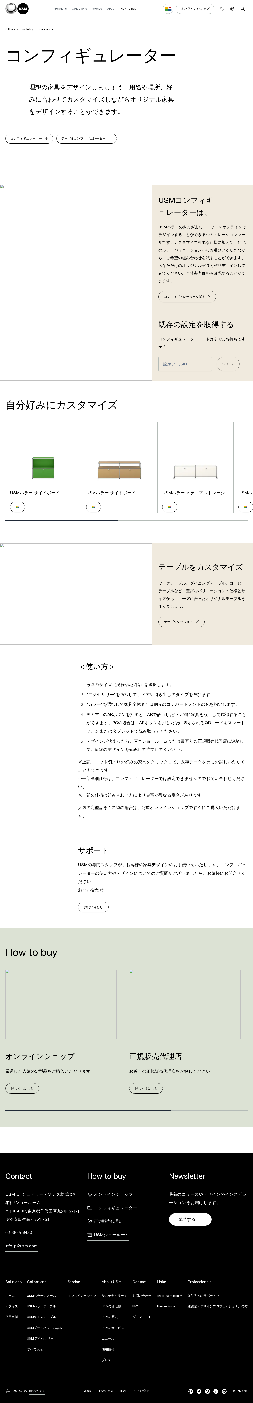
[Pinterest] (207, 1391)
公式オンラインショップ (165, 807)
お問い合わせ (93, 907)
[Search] (242, 9)
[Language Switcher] (232, 9)
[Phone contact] (222, 9)
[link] (13, 1296)
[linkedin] (215, 1391)
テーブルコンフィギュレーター (86, 138)
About (111, 8)
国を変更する (37, 1390)
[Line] (224, 1391)
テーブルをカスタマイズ (181, 621)
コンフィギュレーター (29, 138)
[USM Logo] (17, 9)
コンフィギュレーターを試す (187, 297)
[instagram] (190, 1391)
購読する (190, 1219)
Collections (79, 8)
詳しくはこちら (22, 1088)
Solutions (60, 8)
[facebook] (199, 1391)
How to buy (128, 8)
